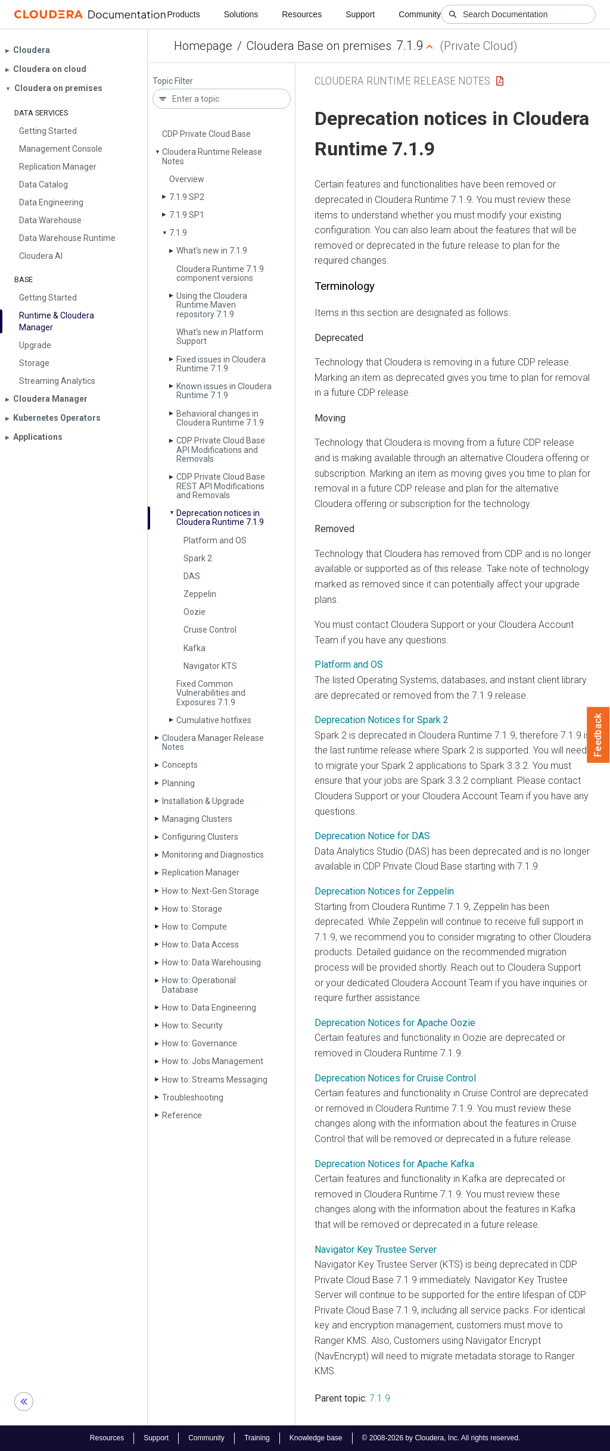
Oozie (194, 612)
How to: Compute (194, 926)
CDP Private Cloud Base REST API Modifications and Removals (220, 486)
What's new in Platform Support (219, 336)
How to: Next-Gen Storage (210, 891)
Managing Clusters (197, 819)
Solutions (241, 14)
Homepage (203, 46)
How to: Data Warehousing (211, 962)
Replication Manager (200, 872)
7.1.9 (178, 232)
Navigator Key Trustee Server (376, 1249)
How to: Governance (199, 1043)
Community (420, 14)
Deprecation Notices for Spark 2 (382, 720)
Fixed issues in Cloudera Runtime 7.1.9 (221, 364)
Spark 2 (197, 558)
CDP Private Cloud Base (206, 134)
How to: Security (192, 1025)
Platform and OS (215, 540)
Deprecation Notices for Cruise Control (395, 1078)
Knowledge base (316, 1438)
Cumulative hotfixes (213, 720)
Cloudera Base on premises (319, 46)
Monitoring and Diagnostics (213, 854)
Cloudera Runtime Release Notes (212, 156)
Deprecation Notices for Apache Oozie (395, 1022)
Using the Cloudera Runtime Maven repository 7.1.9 (211, 305)
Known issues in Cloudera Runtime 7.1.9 (224, 390)
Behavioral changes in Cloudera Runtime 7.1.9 (220, 418)
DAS (191, 576)
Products (183, 14)
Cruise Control (209, 629)
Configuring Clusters (200, 837)
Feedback (598, 735)
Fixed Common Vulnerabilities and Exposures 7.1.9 (210, 693)
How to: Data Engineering (209, 1007)
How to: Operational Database (199, 984)
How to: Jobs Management (212, 1061)
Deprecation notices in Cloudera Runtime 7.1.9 (220, 517)
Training (257, 1438)
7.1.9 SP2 (186, 197)
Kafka (194, 648)
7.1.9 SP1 (186, 215)
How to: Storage (192, 909)
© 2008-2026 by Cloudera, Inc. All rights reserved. (441, 1438)
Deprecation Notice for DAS (372, 836)
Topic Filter (172, 81)
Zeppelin (199, 594)
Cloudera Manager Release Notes (213, 742)
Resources (302, 14)
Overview (186, 179)
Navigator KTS (210, 666)
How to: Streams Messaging (214, 1079)
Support (360, 14)
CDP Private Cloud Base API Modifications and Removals (220, 450)
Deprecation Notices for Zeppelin (384, 891)
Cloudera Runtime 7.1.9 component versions (220, 273)
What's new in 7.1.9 (211, 250)
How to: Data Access (200, 944)
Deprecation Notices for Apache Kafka (394, 1163)
